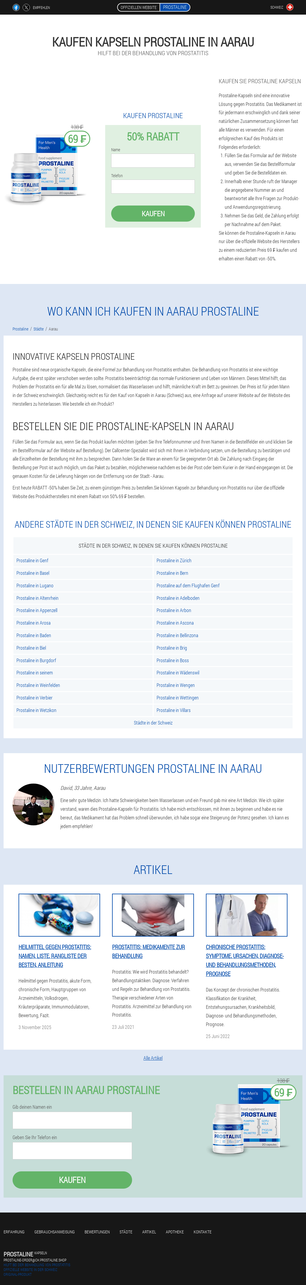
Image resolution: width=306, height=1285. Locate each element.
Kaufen (153, 213)
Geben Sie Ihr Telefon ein (35, 1137)
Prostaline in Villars (174, 710)
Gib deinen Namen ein (32, 1107)
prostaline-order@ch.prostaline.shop (35, 1260)
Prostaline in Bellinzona (177, 635)
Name (115, 150)
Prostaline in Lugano (34, 585)
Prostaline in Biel (31, 648)
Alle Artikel (153, 1058)
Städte (126, 1232)
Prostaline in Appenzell (36, 610)
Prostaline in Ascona (175, 623)
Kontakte (203, 1232)
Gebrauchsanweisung (54, 1232)
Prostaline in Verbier (34, 697)
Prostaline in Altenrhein (37, 598)
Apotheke (175, 1232)
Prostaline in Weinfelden (38, 685)
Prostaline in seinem (34, 672)
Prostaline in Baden (33, 635)
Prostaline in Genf (32, 560)
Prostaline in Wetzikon (36, 710)
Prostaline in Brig (172, 648)
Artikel (149, 1232)
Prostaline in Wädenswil (178, 672)
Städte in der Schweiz (153, 722)
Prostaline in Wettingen (178, 697)
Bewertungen (97, 1232)
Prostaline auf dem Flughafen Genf (188, 585)
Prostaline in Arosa (33, 623)
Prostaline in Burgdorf (36, 660)
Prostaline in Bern (172, 573)
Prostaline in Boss (173, 660)
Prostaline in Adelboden (178, 598)
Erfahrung (14, 1232)
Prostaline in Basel (32, 573)
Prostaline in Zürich (174, 560)
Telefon (117, 176)
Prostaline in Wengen (176, 685)
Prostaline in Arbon (174, 610)
